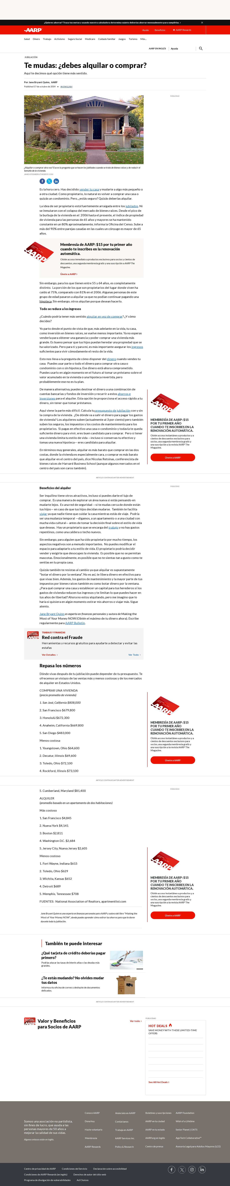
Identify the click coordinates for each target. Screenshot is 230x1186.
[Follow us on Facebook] (172, 1170)
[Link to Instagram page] (192, 1170)
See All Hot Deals (158, 1082)
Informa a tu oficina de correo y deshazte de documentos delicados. (70, 989)
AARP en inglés (157, 48)
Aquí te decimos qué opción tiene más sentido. (55, 73)
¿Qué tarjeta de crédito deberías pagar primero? (73, 955)
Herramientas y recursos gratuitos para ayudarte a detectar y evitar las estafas (89, 645)
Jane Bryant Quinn (52, 614)
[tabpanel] (176, 48)
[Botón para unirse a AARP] (173, 457)
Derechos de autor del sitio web (89, 1174)
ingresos (137, 347)
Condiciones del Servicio (74, 1168)
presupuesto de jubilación (112, 410)
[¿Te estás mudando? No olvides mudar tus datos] (93, 985)
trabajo (113, 527)
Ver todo (133, 654)
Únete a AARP (68, 274)
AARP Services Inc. (125, 1138)
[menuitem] (27, 40)
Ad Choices (83, 1180)
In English (66, 86)
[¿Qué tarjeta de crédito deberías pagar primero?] (93, 960)
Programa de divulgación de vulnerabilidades (47, 1180)
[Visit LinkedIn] (202, 1170)
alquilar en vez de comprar (105, 316)
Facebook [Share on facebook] (43, 182)
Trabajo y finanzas (53, 632)
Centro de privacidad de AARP (40, 1168)
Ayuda (145, 30)
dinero (111, 359)
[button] (202, 22)
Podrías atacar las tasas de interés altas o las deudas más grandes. (70, 964)
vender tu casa (89, 189)
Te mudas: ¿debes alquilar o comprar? (85, 65)
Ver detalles (49, 654)
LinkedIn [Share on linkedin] (57, 182)
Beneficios (160, 30)
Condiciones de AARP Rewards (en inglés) (45, 1174)
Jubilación (31, 57)
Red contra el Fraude (62, 637)
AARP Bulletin (75, 623)
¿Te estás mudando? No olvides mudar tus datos (72, 980)
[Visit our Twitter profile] (182, 1170)
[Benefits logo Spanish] (33, 637)
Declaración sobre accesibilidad (110, 1168)
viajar (43, 514)
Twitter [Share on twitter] (50, 182)
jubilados (132, 206)
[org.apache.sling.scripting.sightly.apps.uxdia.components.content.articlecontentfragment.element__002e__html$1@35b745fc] (84, 170)
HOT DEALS (158, 1026)
